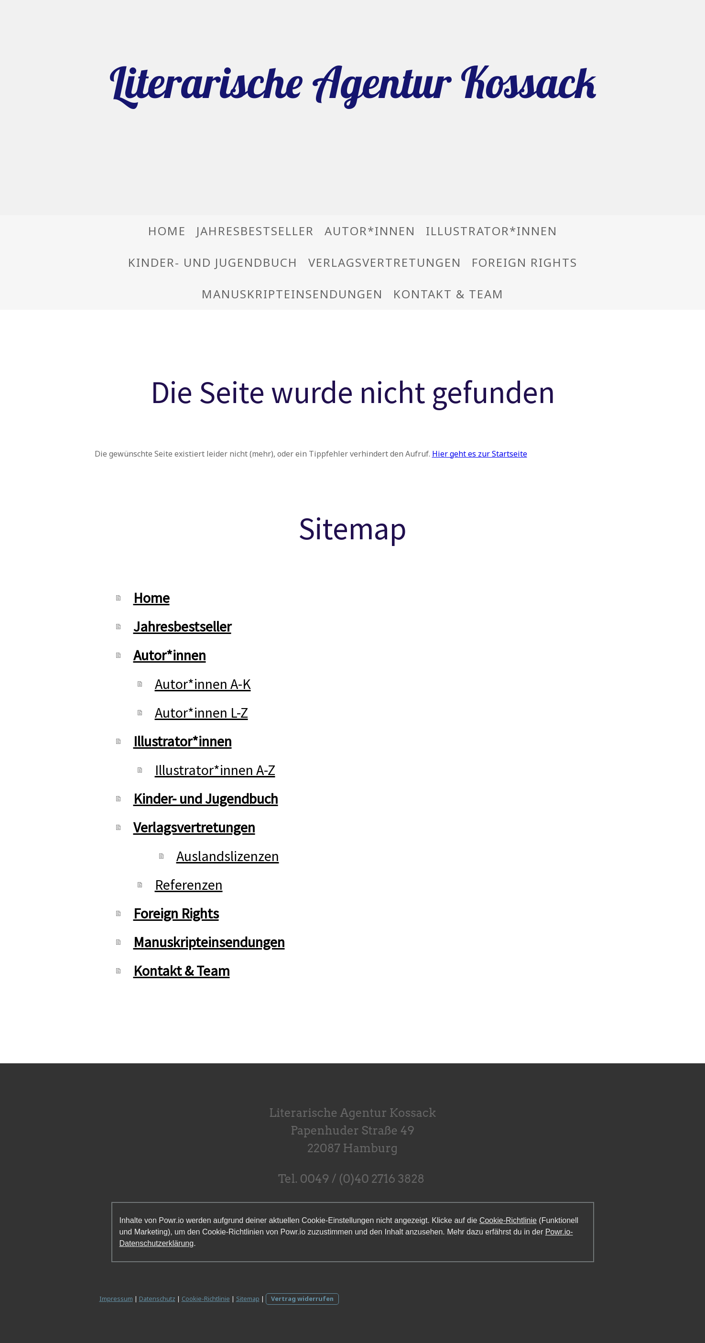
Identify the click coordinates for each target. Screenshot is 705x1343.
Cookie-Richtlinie (508, 1220)
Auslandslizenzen (227, 856)
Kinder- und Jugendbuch (213, 262)
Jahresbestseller (255, 231)
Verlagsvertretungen (384, 262)
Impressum (116, 1298)
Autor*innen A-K (203, 684)
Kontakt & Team (448, 294)
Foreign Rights (524, 262)
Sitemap (248, 1298)
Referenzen (189, 884)
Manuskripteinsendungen (292, 294)
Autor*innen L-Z (201, 712)
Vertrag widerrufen (302, 1298)
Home (167, 231)
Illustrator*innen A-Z (215, 770)
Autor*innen (370, 231)
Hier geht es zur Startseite (479, 453)
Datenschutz (157, 1298)
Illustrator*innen (491, 231)
